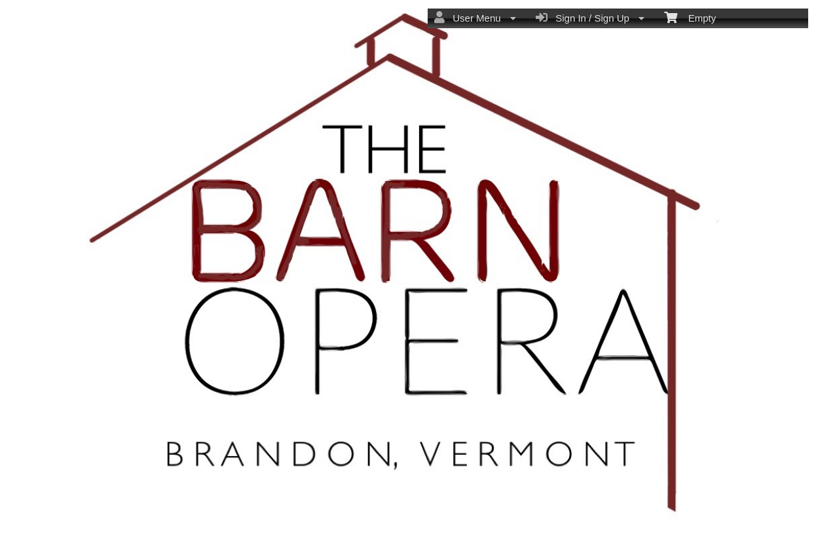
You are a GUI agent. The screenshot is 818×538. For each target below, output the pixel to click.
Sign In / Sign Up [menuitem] (590, 17)
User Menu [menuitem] (475, 17)
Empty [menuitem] (690, 17)
